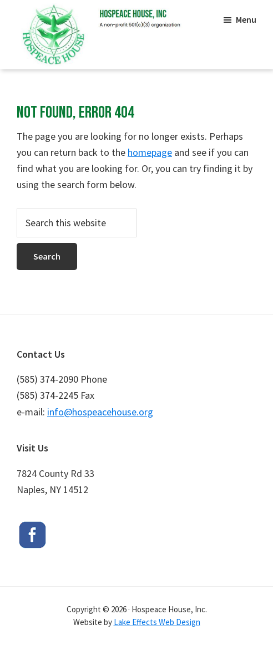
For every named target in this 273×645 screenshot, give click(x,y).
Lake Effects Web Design (157, 622)
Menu (246, 19)
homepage (150, 152)
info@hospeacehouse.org (100, 411)
